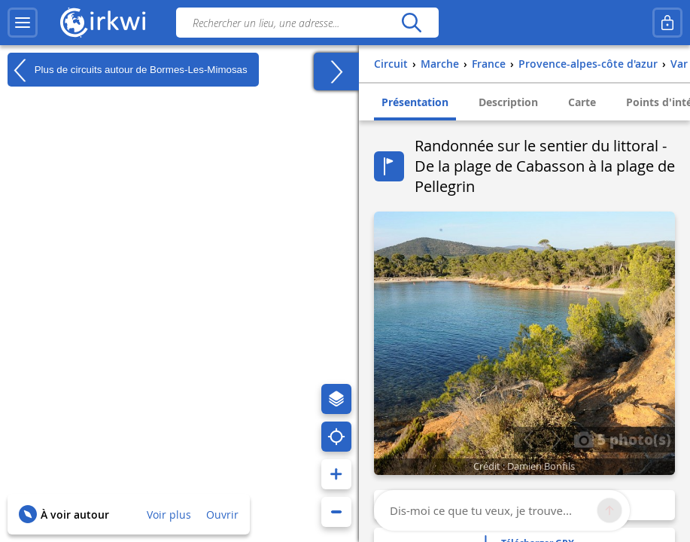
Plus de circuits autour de (128, 70)
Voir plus (169, 514)
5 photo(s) (622, 438)
